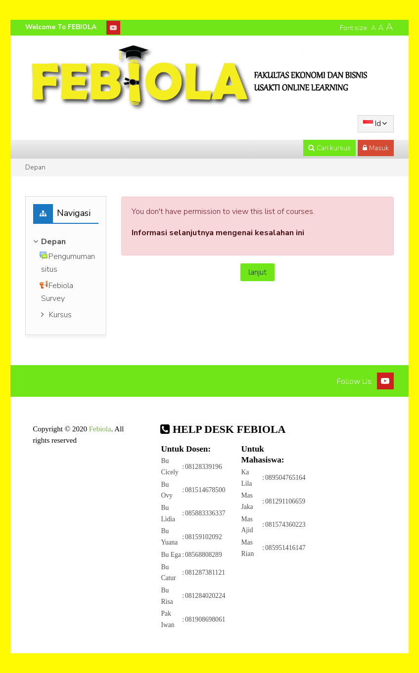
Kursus (60, 314)
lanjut (257, 272)
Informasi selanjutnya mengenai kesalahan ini (218, 232)
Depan (35, 167)
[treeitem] (65, 241)
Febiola (100, 429)
